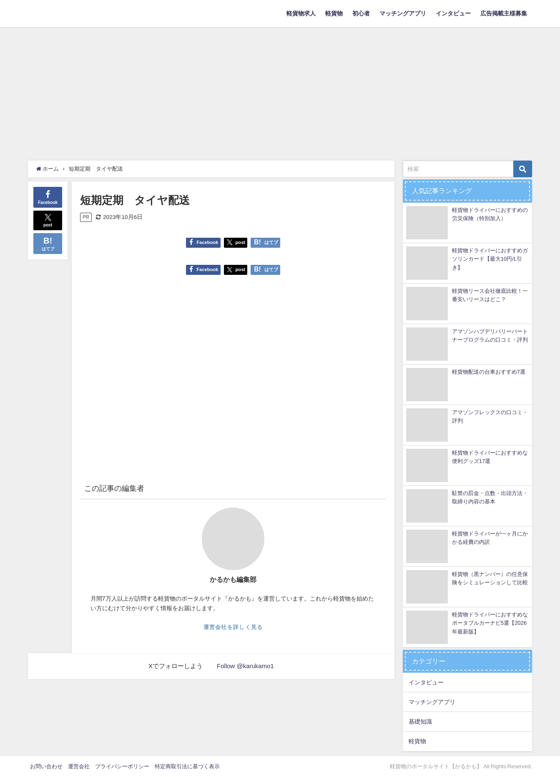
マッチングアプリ (402, 13)
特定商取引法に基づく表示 (187, 766)
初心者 (361, 13)
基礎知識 (420, 721)
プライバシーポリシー (122, 766)
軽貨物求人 (301, 13)
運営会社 (79, 766)
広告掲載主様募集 (503, 13)
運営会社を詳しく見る (233, 627)
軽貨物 (334, 13)
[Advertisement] (280, 89)
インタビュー (453, 13)
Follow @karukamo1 (245, 666)
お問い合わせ (46, 766)
